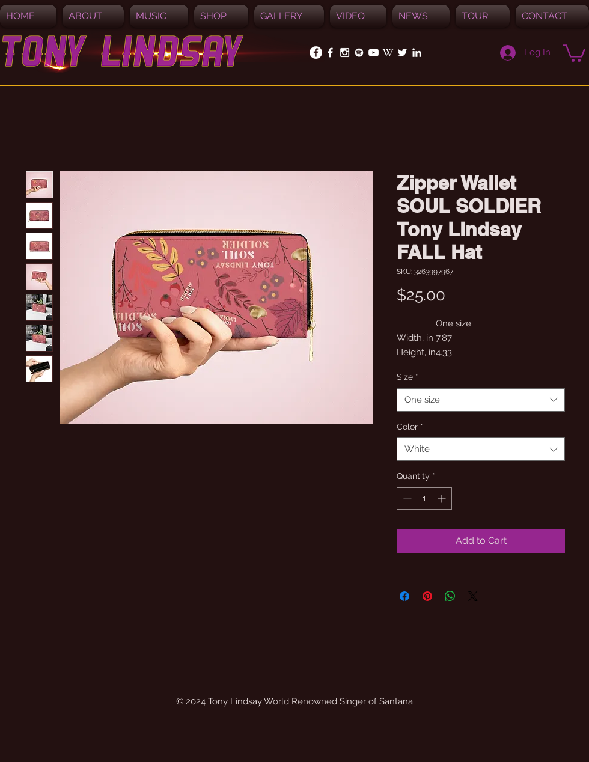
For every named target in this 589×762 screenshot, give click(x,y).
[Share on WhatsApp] (450, 596)
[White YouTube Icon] (373, 52)
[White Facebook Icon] (330, 52)
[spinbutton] (424, 498)
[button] (159, 16)
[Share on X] (473, 596)
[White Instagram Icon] (344, 52)
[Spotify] (359, 52)
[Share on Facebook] (404, 596)
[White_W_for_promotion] (388, 52)
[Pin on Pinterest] (427, 596)
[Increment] (442, 498)
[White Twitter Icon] (402, 52)
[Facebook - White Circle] (316, 52)
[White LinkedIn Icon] (416, 52)
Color (410, 426)
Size (407, 377)
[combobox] (481, 400)
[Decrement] (406, 498)
